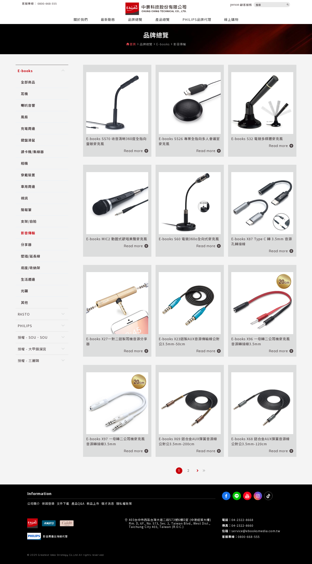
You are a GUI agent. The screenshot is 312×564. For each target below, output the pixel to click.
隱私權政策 (124, 503)
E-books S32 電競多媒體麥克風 (257, 138)
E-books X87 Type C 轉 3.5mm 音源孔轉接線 (261, 241)
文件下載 (63, 503)
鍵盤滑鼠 (28, 140)
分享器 (26, 244)
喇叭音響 (28, 105)
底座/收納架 (30, 267)
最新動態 (108, 19)
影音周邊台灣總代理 (55, 536)
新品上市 (93, 503)
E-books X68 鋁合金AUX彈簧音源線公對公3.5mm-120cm (260, 441)
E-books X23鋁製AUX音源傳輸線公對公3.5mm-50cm (189, 341)
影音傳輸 (28, 232)
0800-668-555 (47, 3)
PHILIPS (25, 325)
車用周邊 (28, 186)
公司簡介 (33, 503)
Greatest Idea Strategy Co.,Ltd (58, 554)
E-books (25, 70)
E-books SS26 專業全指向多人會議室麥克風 (189, 141)
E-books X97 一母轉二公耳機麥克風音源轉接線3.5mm (115, 441)
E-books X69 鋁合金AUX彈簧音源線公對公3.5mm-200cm (188, 441)
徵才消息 (107, 503)
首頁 (133, 44)
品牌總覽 (135, 19)
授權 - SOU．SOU (33, 337)
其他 (24, 302)
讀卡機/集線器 (32, 151)
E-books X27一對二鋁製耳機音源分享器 (116, 341)
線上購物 (231, 19)
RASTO (24, 314)
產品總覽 (162, 19)
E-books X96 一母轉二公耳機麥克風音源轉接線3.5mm (260, 341)
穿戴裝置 (28, 174)
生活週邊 (28, 279)
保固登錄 (48, 503)
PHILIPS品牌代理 (197, 19)
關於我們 (81, 19)
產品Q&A (78, 503)
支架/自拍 (29, 221)
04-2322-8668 (242, 520)
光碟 (24, 290)
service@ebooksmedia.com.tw (255, 531)
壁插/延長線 (30, 256)
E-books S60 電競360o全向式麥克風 (189, 238)
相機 (24, 163)
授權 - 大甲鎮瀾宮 (32, 348)
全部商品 (28, 82)
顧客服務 (241, 5)
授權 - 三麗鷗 (28, 360)
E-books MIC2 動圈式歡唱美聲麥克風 (116, 238)
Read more (133, 151)
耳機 (24, 93)
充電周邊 (28, 128)
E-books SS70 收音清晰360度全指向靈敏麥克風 (116, 141)
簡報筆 (26, 209)
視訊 (24, 198)
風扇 (24, 116)
